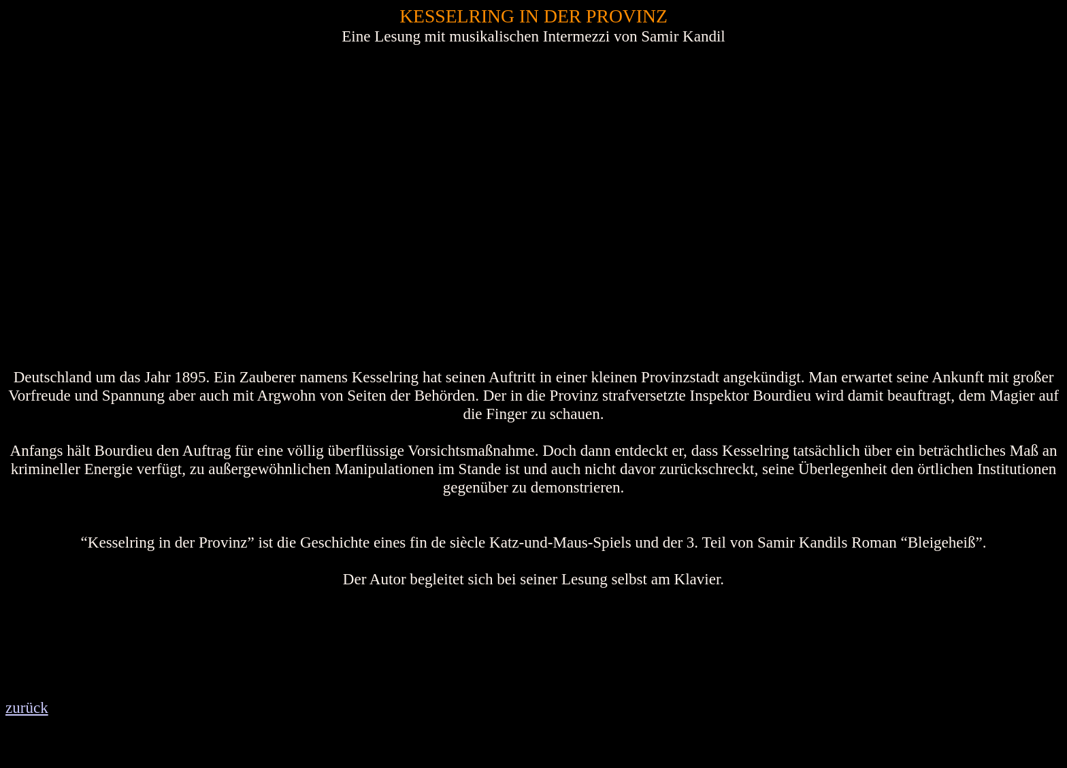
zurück (26, 707)
